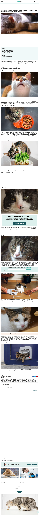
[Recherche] (2, 1)
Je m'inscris (28, 269)
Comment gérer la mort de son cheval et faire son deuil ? (33, 498)
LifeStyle (2, 500)
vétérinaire (10, 67)
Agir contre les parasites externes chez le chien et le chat (33, 501)
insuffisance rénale (12, 229)
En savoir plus (33, 270)
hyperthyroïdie (34, 263)
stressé (5, 336)
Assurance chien (3, 506)
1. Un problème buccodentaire (7, 50)
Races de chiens (3, 497)
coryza (2, 229)
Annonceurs (12, 500)
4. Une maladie (5, 54)
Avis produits (13, 506)
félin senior (14, 263)
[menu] (1, 1)
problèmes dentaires (13, 264)
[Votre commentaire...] (21, 388)
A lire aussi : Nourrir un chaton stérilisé (8, 333)
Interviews (2, 504)
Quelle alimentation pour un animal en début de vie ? (33, 504)
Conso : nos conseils (4, 503)
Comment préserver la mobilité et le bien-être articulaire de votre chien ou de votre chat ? (33, 508)
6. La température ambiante (7, 56)
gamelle (11, 62)
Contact (12, 504)
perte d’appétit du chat (24, 63)
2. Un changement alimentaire (7, 51)
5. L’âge (3, 55)
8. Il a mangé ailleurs (6, 59)
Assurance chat (3, 507)
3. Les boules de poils (6, 52)
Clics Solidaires (3, 501)
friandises (21, 62)
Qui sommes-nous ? (14, 497)
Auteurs (12, 498)
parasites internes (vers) (22, 229)
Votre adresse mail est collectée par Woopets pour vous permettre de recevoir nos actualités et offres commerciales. (19, 270)
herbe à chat (11, 168)
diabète (33, 228)
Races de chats (3, 498)
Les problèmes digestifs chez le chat (7, 432)
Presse (12, 503)
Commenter (35, 390)
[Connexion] (32, 1)
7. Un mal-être (4, 57)
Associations (13, 501)
